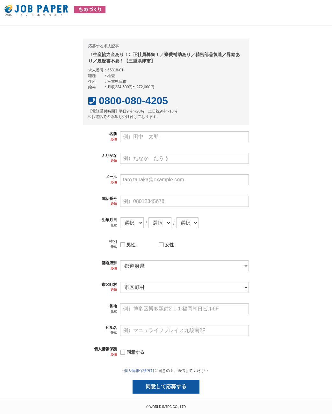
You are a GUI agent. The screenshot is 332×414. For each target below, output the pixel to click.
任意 (114, 225)
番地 (113, 306)
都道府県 (109, 263)
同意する (135, 352)
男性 (130, 244)
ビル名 (111, 327)
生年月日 (109, 220)
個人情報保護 (105, 349)
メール (111, 177)
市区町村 (109, 284)
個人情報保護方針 (139, 370)
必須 (114, 139)
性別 (113, 241)
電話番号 (109, 198)
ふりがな (109, 155)
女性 (169, 244)
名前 (113, 134)
